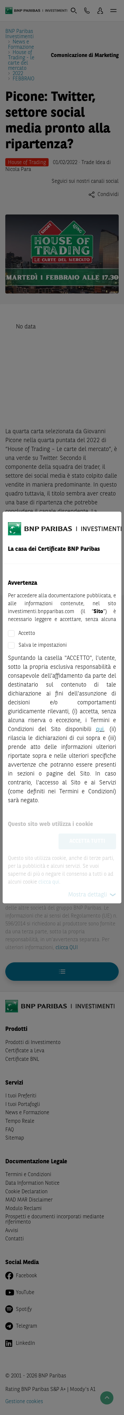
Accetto (27, 633)
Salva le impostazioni (43, 645)
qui (99, 729)
